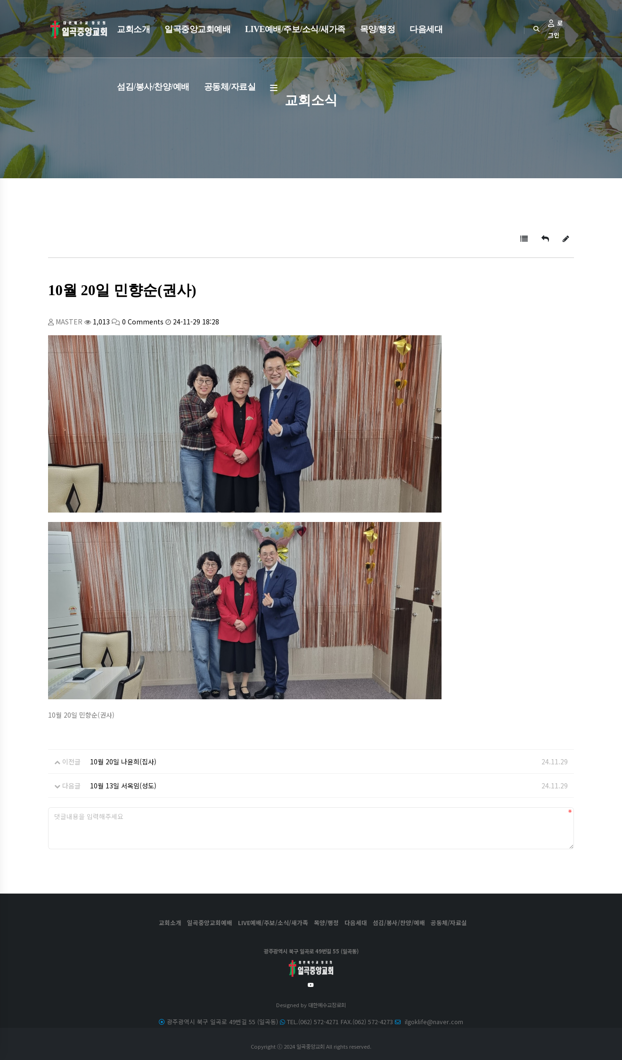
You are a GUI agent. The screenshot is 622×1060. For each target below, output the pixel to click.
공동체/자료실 (230, 86)
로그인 (555, 29)
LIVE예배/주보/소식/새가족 (295, 29)
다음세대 (425, 29)
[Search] (536, 29)
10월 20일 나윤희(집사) (123, 761)
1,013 (101, 321)
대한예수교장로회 (327, 1005)
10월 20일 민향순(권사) (122, 290)
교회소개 (133, 29)
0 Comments (143, 321)
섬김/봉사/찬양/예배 (153, 86)
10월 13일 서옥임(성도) (123, 785)
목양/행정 (377, 29)
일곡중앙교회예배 (197, 29)
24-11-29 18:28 (196, 321)
